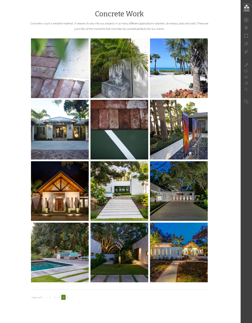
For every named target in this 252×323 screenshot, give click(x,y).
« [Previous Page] (46, 297)
